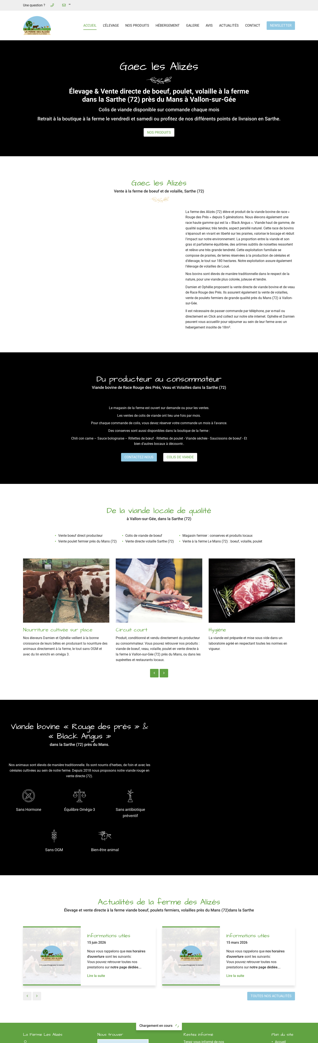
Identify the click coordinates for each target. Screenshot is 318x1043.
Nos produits (137, 25)
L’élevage (111, 25)
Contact (252, 25)
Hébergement (168, 25)
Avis (209, 25)
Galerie (192, 25)
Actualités (229, 25)
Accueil (90, 25)
